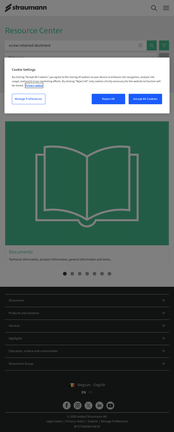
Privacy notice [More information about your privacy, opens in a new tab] (34, 85)
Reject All (108, 99)
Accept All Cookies (145, 99)
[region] (87, 85)
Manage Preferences (28, 99)
